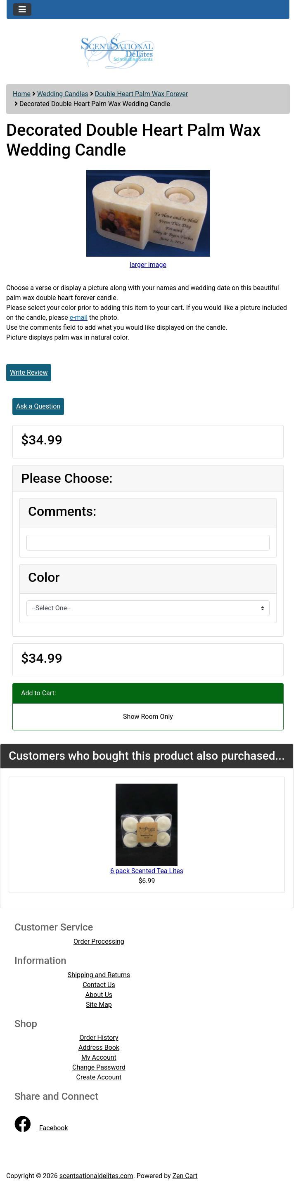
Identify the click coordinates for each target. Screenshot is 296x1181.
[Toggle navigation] (22, 9)
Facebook (41, 1128)
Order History (98, 1038)
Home (22, 94)
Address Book (98, 1047)
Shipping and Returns (99, 975)
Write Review (28, 372)
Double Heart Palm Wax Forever (141, 94)
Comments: (62, 511)
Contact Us (99, 985)
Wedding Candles (62, 94)
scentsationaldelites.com (96, 1176)
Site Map (99, 1005)
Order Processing (98, 941)
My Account (98, 1057)
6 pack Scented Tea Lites (146, 871)
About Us (98, 995)
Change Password (99, 1067)
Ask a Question (38, 406)
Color (44, 577)
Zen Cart (185, 1176)
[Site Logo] (148, 50)
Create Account (99, 1077)
